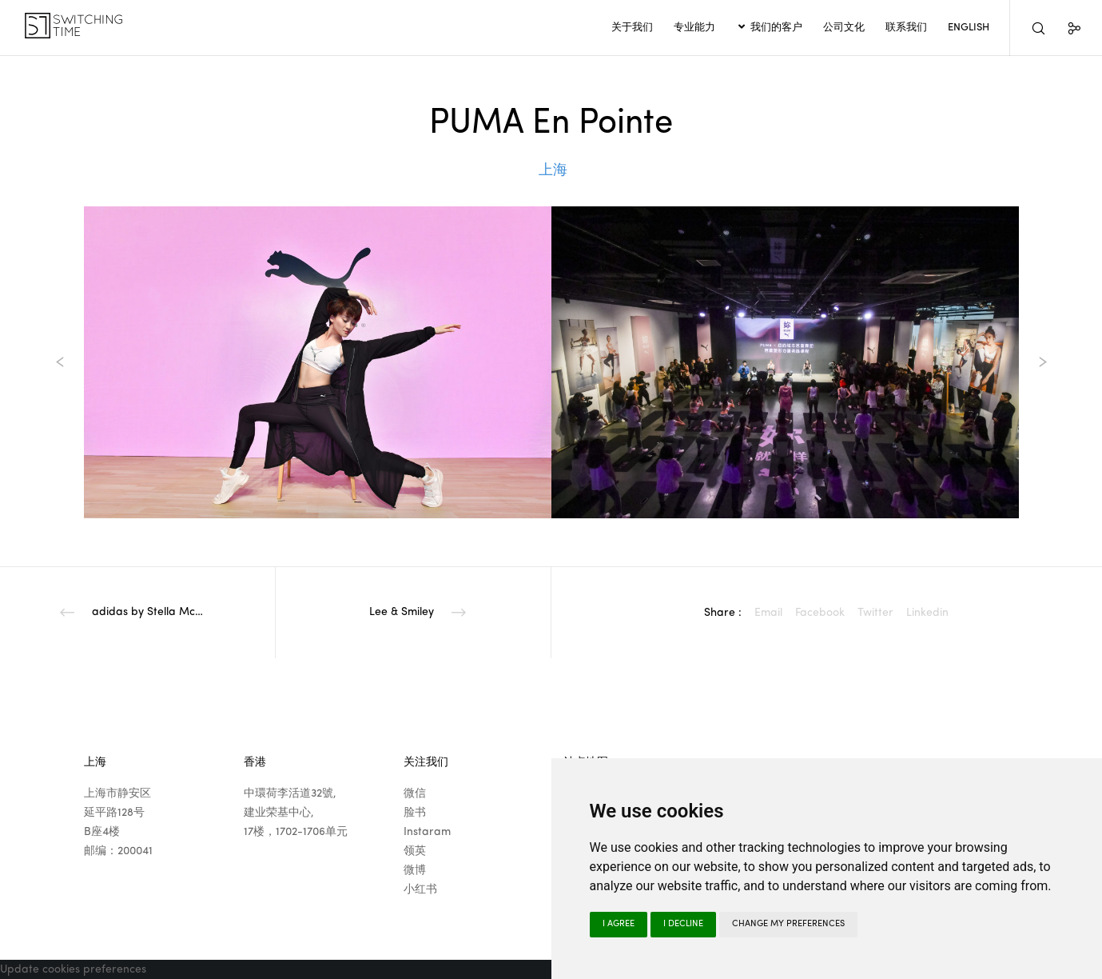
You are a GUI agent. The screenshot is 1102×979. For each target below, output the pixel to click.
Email (768, 612)
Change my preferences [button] (788, 924)
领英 (415, 851)
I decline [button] (683, 924)
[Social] (1064, 28)
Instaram (427, 831)
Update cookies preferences (73, 969)
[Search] (1028, 28)
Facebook (820, 612)
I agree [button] (619, 924)
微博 (415, 870)
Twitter (875, 612)
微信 (415, 793)
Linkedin (927, 612)
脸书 (415, 812)
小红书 (420, 889)
